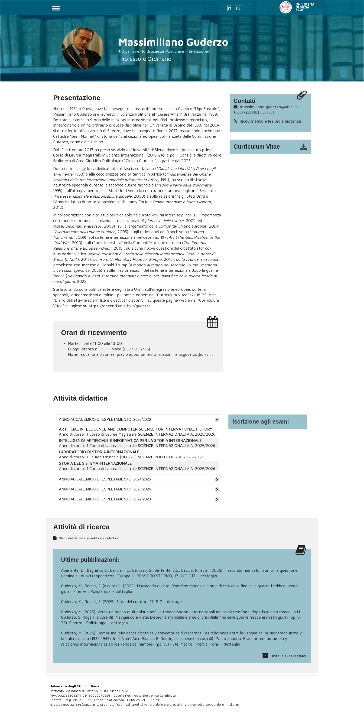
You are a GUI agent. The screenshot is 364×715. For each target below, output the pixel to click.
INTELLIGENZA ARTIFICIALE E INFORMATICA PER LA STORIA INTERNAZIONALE (130, 440)
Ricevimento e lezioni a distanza (270, 121)
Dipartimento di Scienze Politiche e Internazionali (165, 51)
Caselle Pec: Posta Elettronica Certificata (145, 695)
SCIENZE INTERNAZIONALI (162, 434)
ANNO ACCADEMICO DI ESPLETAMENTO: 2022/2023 (105, 499)
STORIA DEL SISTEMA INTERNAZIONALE (95, 463)
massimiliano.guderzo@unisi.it (268, 106)
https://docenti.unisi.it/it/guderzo (119, 306)
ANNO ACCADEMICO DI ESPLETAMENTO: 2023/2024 (105, 489)
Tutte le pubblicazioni (288, 656)
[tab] (139, 419)
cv (273, 147)
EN (238, 8)
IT (229, 8)
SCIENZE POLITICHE (156, 457)
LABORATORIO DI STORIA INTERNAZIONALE (99, 452)
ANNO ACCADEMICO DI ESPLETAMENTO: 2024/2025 (105, 479)
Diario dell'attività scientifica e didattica (89, 538)
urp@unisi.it (72, 700)
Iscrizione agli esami (260, 421)
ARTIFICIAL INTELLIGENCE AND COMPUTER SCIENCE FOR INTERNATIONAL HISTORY (135, 429)
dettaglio (208, 576)
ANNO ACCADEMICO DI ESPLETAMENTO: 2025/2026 (105, 419)
